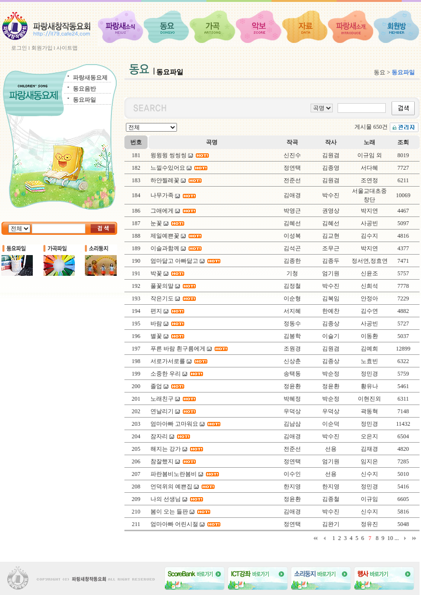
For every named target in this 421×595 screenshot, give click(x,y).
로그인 (19, 48)
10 (390, 538)
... (396, 538)
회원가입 (42, 48)
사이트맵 (67, 48)
